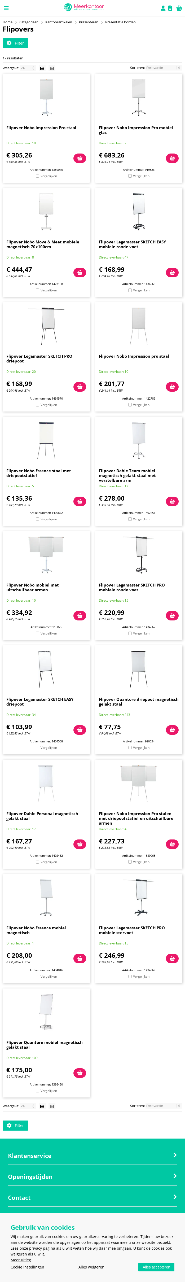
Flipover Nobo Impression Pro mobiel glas (136, 130)
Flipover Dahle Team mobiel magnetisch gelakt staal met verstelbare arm (127, 475)
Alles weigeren (91, 1267)
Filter (15, 43)
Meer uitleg (21, 1259)
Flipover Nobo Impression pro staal (134, 356)
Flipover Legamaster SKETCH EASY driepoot (39, 702)
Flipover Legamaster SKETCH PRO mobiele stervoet (132, 930)
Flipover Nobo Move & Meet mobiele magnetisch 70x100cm (42, 244)
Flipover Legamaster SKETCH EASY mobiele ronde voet (132, 244)
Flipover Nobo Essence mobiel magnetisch (36, 930)
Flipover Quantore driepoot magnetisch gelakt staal (139, 702)
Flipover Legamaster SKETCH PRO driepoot (39, 358)
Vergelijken (49, 176)
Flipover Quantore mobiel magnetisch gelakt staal (44, 1045)
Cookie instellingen (27, 1267)
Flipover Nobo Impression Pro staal (41, 127)
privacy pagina (42, 1248)
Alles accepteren (156, 1267)
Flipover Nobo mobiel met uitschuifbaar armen (32, 587)
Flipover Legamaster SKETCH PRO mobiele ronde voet (132, 587)
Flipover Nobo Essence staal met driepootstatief (38, 473)
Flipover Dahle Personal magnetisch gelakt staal (42, 816)
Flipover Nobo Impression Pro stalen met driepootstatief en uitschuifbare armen (136, 818)
